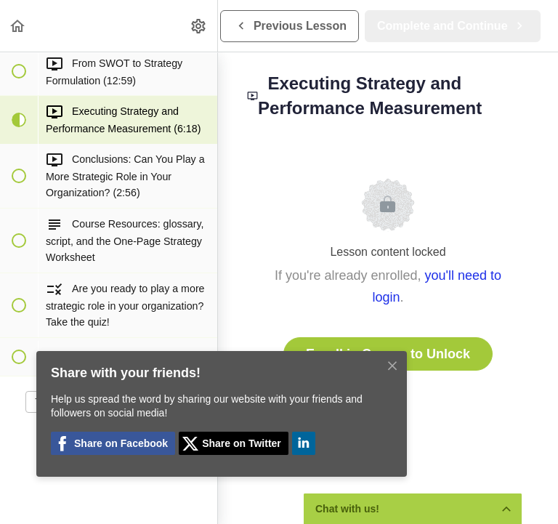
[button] (18, 26)
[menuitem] (199, 26)
